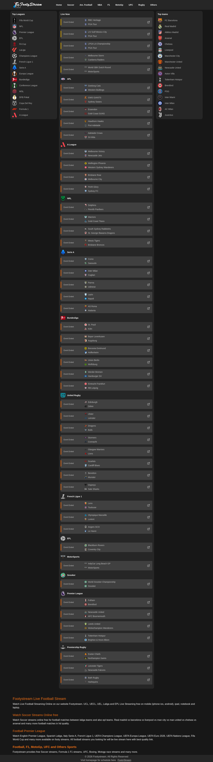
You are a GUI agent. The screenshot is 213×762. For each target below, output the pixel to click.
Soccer (70, 5)
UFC (131, 5)
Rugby (141, 5)
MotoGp (119, 5)
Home (59, 5)
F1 (109, 5)
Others (153, 5)
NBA (100, 5)
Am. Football (86, 5)
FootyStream (124, 760)
